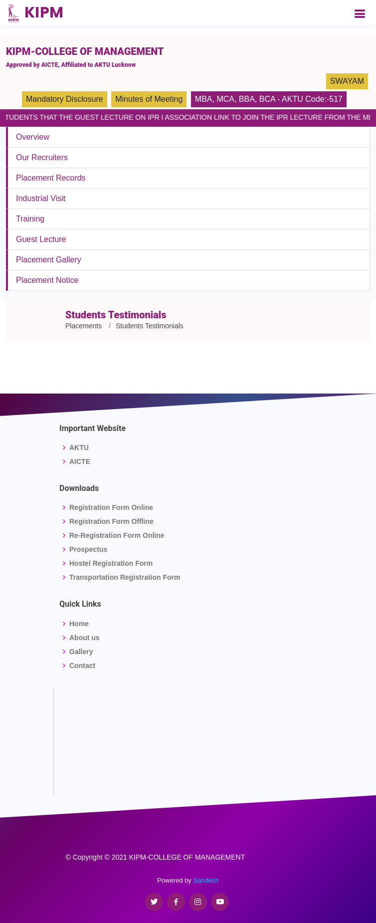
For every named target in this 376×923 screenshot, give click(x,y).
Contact (82, 665)
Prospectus (88, 549)
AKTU (79, 447)
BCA (267, 99)
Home (79, 623)
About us (84, 637)
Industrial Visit (40, 198)
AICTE (79, 461)
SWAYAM (347, 81)
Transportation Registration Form (124, 577)
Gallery (81, 651)
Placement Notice (47, 280)
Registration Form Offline (111, 521)
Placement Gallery (48, 259)
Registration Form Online (111, 507)
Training (30, 219)
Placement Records (51, 178)
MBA (203, 99)
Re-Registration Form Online (117, 535)
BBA (247, 99)
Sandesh (205, 880)
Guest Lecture (41, 239)
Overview (32, 137)
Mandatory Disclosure (64, 99)
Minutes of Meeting (149, 99)
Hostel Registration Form (111, 563)
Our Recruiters (42, 157)
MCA (225, 99)
